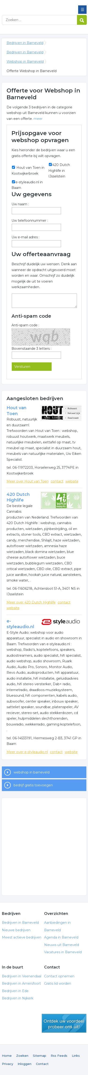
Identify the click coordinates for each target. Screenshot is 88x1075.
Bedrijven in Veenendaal (21, 976)
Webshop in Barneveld (25, 61)
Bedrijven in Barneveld (36, 5)
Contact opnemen (59, 976)
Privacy (7, 1064)
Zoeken (22, 1055)
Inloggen (24, 1064)
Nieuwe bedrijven (16, 930)
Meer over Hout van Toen (28, 481)
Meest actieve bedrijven (21, 937)
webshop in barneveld (32, 772)
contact (57, 481)
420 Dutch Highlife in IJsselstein (59, 170)
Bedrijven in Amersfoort (21, 983)
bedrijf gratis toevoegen (33, 785)
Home (7, 1055)
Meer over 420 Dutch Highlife (31, 602)
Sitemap (39, 1055)
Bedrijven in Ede (15, 991)
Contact (42, 1064)
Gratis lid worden (57, 983)
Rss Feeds (59, 1055)
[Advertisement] (44, 847)
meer (38, 119)
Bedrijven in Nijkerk (17, 998)
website (71, 481)
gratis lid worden (64, 1023)
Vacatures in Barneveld (63, 952)
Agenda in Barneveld (61, 937)
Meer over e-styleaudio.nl (27, 752)
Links (76, 1055)
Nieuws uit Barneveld (61, 945)
